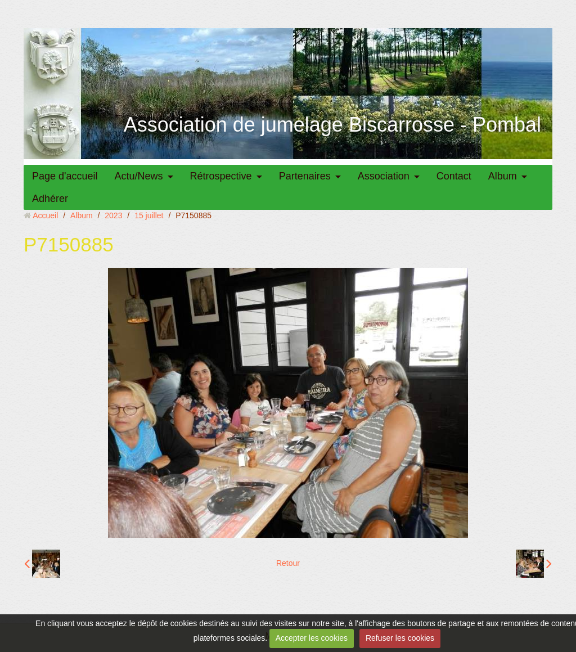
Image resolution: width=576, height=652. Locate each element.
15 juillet (148, 215)
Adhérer (50, 198)
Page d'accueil (65, 176)
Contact (453, 176)
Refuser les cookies (400, 637)
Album (502, 176)
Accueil (45, 215)
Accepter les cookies (312, 637)
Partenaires (305, 176)
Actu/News (139, 176)
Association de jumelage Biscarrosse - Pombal (332, 124)
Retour (288, 563)
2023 (113, 215)
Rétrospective (221, 176)
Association (384, 176)
